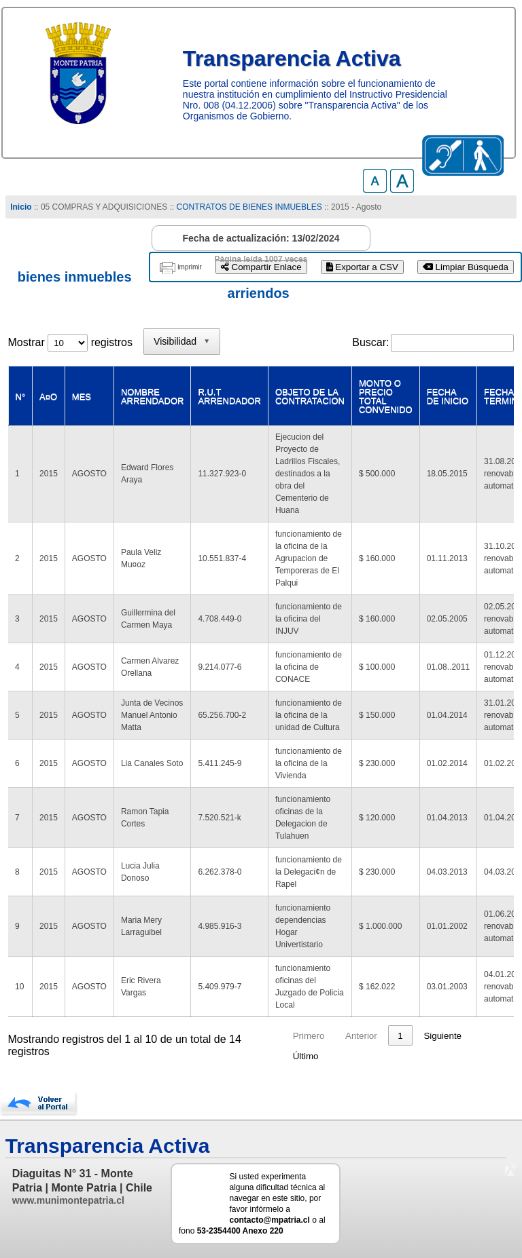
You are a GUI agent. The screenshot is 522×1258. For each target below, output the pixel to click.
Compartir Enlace (261, 267)
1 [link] (400, 1036)
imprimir (189, 267)
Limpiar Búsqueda (465, 267)
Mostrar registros (70, 342)
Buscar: (370, 342)
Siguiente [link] (442, 1036)
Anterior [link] (361, 1036)
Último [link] (306, 1056)
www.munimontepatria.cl (68, 1200)
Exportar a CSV (362, 267)
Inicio (20, 207)
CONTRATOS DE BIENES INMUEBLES (249, 207)
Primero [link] (309, 1036)
